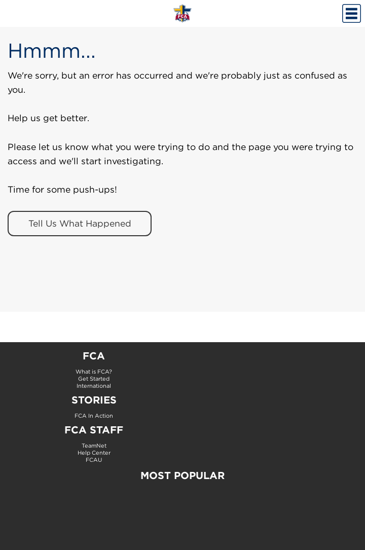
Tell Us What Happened (79, 223)
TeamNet (94, 445)
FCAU (94, 459)
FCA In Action (94, 415)
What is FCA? (94, 371)
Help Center (94, 452)
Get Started (94, 378)
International (94, 385)
